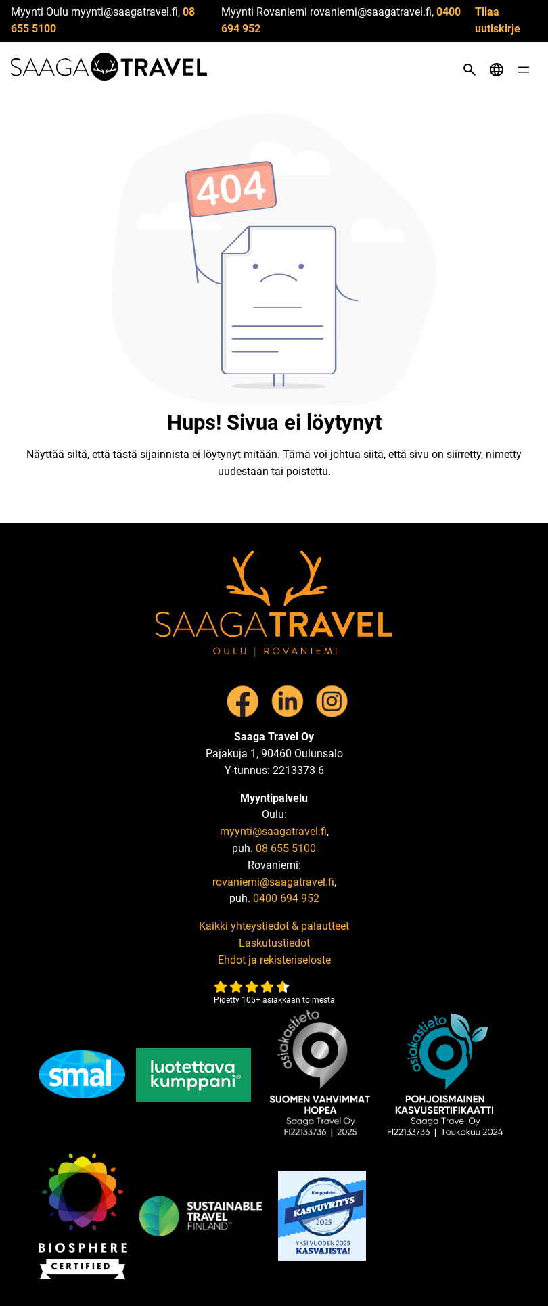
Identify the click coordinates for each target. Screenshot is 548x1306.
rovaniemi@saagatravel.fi (273, 882)
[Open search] (469, 69)
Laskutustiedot (274, 943)
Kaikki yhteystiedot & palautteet (274, 926)
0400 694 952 (286, 898)
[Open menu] (523, 69)
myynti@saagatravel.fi (273, 831)
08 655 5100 (286, 848)
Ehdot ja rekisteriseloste (274, 959)
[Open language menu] (496, 69)
